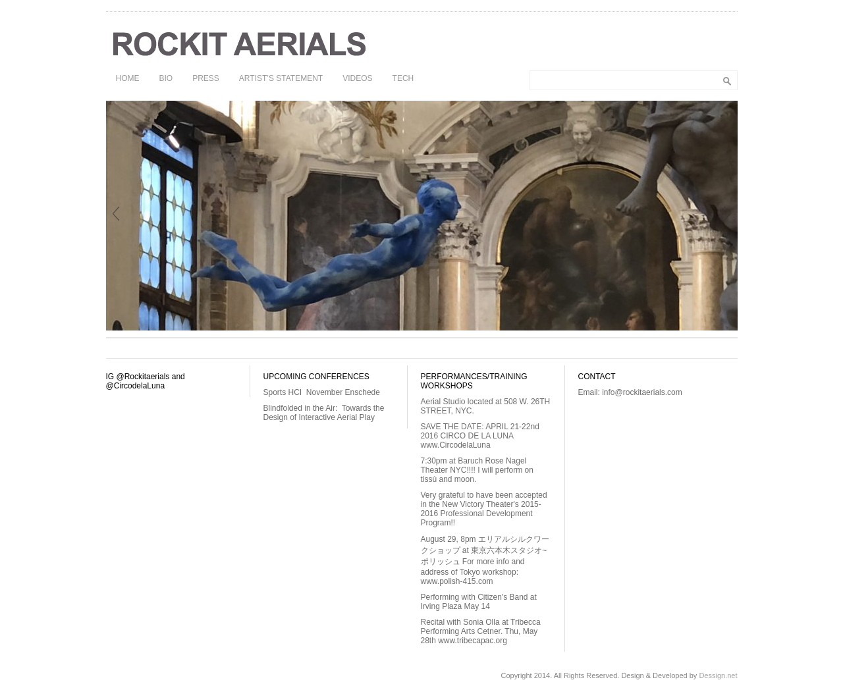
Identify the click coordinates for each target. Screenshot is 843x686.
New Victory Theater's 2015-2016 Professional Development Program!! (481, 513)
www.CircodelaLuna (456, 445)
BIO (166, 78)
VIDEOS (357, 78)
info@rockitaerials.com (642, 392)
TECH (403, 78)
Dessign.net (718, 675)
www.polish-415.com (457, 581)
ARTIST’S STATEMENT (281, 78)
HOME (128, 78)
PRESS (205, 78)
